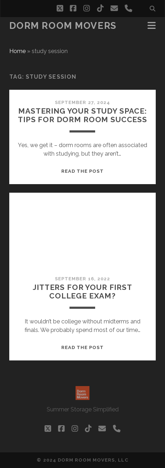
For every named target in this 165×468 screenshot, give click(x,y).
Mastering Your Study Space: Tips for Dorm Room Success (82, 115)
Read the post (82, 171)
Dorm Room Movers (63, 25)
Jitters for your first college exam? (82, 291)
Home (17, 51)
